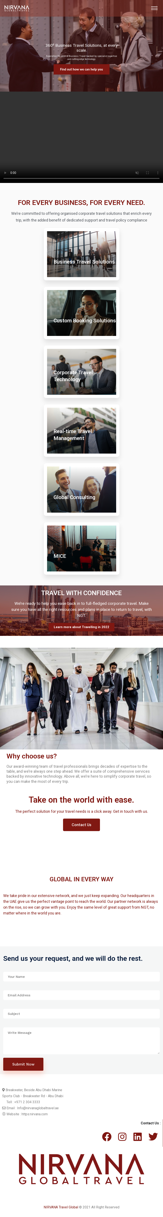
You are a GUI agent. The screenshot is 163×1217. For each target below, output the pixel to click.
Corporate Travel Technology (73, 376)
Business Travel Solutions (84, 262)
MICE (60, 556)
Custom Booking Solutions (85, 321)
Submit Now (23, 1064)
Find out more (81, 69)
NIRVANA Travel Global (61, 1207)
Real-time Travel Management (73, 434)
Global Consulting (74, 497)
